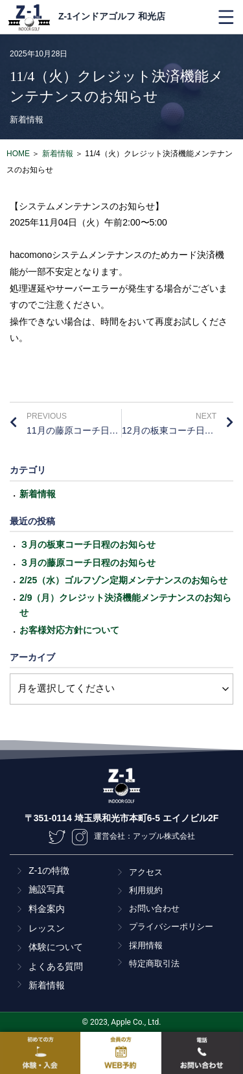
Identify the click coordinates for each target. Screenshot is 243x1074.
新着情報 (26, 119)
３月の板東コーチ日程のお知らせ (87, 544)
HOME (18, 153)
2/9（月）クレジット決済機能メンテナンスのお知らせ (125, 604)
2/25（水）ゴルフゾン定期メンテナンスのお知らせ (123, 580)
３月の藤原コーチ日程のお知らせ (87, 562)
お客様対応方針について (69, 630)
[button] (226, 17)
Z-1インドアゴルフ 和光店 (111, 16)
